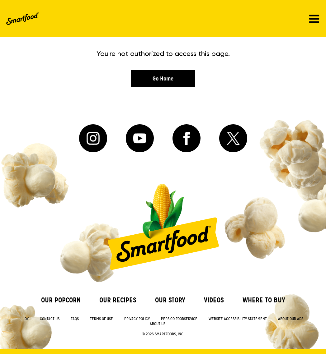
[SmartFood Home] (22, 18)
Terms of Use (101, 319)
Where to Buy (264, 300)
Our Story (170, 300)
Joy (26, 319)
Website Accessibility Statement (238, 319)
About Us (157, 324)
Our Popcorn (61, 300)
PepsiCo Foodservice (179, 319)
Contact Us (49, 319)
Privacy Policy (137, 319)
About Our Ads (290, 319)
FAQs (75, 319)
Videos (214, 300)
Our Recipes (117, 300)
